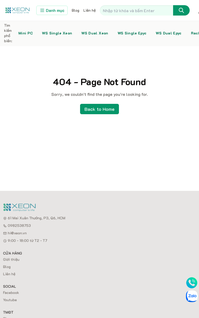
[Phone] (192, 283)
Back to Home (99, 109)
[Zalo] (192, 296)
